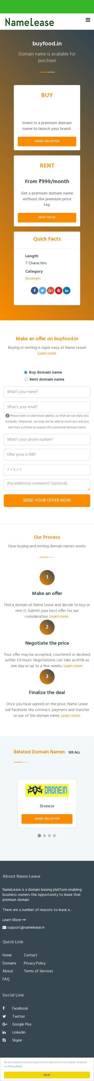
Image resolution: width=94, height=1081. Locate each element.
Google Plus (17, 1024)
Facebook (15, 1009)
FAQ (6, 979)
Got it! (47, 1074)
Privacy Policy (15, 1066)
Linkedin (14, 1033)
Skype (12, 1040)
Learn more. (59, 616)
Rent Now (47, 217)
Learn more (47, 353)
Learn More (14, 920)
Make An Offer (47, 141)
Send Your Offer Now (47, 500)
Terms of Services (38, 971)
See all (74, 752)
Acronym (33, 278)
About (8, 971)
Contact (30, 955)
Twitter (14, 1017)
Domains (9, 963)
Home (7, 955)
